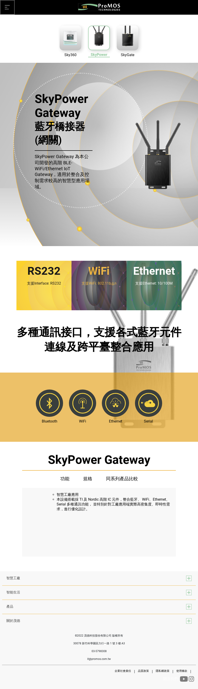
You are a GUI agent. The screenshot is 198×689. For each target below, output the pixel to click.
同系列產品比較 (122, 478)
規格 (87, 478)
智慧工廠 (13, 578)
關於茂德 (13, 621)
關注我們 (170, 679)
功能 (64, 478)
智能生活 (13, 592)
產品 (9, 606)
